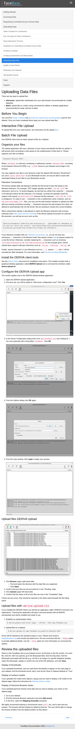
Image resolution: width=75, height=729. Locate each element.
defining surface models (41, 681)
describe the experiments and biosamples (45, 118)
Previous (7, 718)
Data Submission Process (13, 41)
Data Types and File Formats (24, 214)
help (54, 237)
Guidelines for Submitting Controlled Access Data (22, 46)
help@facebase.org (9, 638)
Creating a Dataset (10, 51)
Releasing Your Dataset (12, 70)
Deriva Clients (13, 261)
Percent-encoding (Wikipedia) (55, 252)
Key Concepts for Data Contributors (17, 36)
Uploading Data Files (11, 60)
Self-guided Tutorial (10, 75)
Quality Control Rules (11, 65)
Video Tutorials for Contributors (15, 31)
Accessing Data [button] (9, 17)
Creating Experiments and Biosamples (18, 56)
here (56, 130)
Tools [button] (5, 80)
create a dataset (19, 118)
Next (69, 718)
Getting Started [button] (9, 12)
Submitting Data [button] (9, 27)
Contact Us (50, 726)
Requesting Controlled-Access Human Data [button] (21, 22)
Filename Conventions (36, 235)
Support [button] (6, 85)
